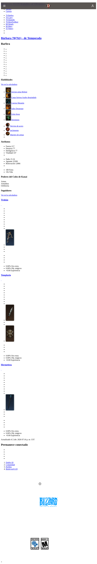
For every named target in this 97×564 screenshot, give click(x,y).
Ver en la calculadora (9, 84)
